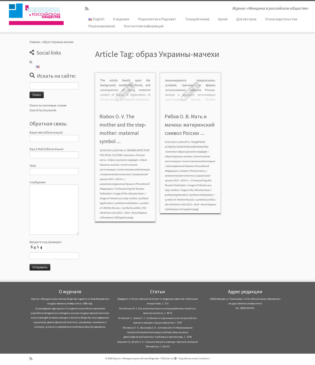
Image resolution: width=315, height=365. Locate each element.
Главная (35, 42)
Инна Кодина (139, 212)
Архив (223, 19)
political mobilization (127, 203)
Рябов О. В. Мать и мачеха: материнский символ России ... (190, 124)
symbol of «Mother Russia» (180, 199)
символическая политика (116, 174)
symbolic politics (131, 207)
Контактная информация (143, 26)
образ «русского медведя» (123, 159)
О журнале (121, 19)
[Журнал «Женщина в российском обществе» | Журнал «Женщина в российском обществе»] (36, 14)
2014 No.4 (119, 150)
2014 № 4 (184, 142)
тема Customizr (201, 358)
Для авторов (246, 19)
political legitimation (176, 194)
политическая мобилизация (133, 169)
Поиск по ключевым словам (48, 105)
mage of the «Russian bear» (195, 190)
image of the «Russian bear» (129, 193)
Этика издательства (281, 19)
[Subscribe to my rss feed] (88, 8)
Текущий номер (197, 19)
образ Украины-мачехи (178, 156)
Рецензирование (101, 26)
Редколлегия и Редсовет (157, 19)
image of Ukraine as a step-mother (119, 198)
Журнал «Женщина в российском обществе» (136, 358)
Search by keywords (43, 110)
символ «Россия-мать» (193, 170)
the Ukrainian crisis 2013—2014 (182, 204)
